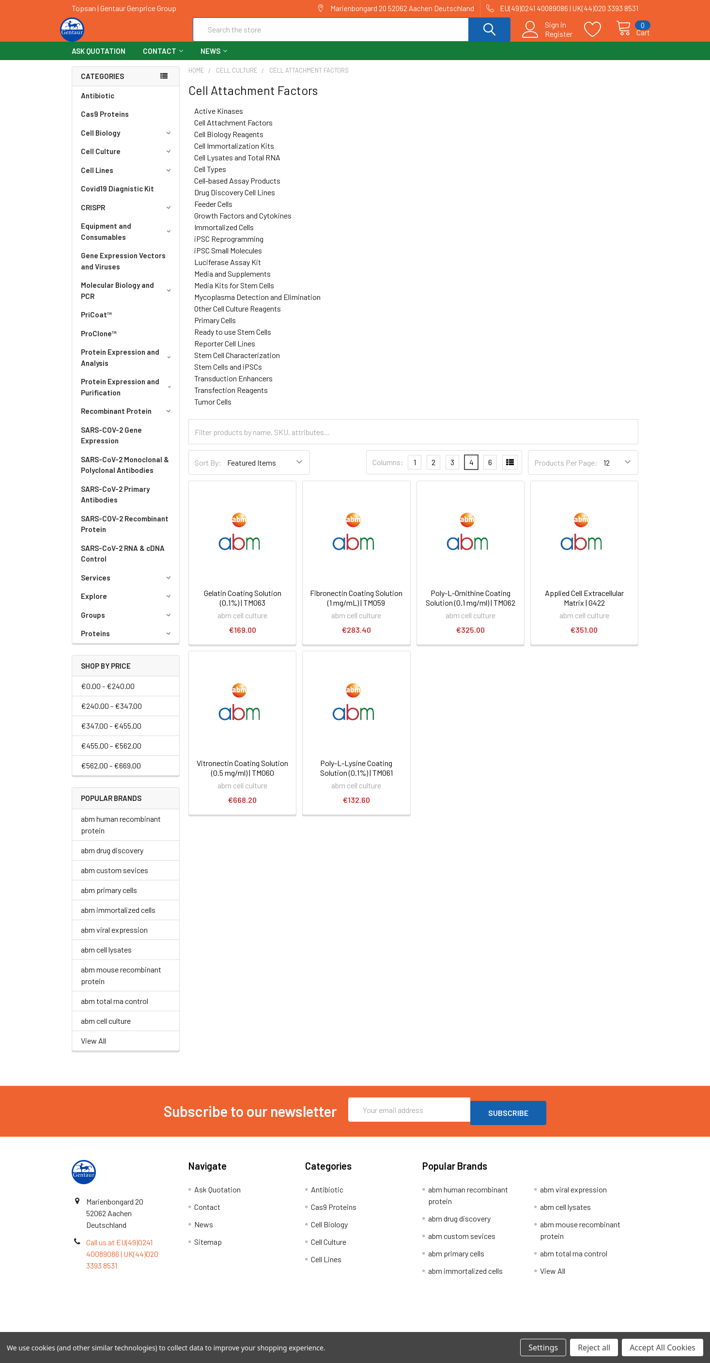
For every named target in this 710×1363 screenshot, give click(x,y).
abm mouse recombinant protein (121, 983)
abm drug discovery (112, 858)
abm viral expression (114, 938)
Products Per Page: (566, 471)
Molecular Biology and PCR (127, 299)
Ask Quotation (98, 59)
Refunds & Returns (426, 1328)
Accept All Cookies (662, 1347)
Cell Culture (127, 160)
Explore (127, 604)
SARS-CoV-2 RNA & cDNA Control (123, 562)
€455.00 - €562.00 (111, 754)
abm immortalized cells (118, 918)
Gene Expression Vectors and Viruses (123, 270)
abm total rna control (114, 1009)
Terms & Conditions (142, 1328)
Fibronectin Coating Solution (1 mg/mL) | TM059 (356, 606)
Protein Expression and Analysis (127, 366)
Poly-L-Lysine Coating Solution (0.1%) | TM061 (356, 776)
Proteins (127, 642)
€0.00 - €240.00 (108, 694)
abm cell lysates (106, 958)
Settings (543, 1347)
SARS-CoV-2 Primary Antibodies (115, 503)
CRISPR (127, 216)
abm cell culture (106, 1029)
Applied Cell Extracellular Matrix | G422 (584, 606)
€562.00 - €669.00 (111, 774)
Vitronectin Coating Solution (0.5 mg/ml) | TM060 (242, 776)
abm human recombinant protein (121, 833)
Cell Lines (127, 178)
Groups (127, 623)
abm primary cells (109, 898)
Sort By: (208, 471)
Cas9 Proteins (105, 122)
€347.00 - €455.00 (111, 734)
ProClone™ (99, 342)
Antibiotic (97, 104)
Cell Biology (127, 141)
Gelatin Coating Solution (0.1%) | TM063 (242, 606)
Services (127, 586)
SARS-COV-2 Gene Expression (111, 444)
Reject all (594, 1347)
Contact (163, 59)
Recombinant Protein (127, 419)
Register (548, 39)
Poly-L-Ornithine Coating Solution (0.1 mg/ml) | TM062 (470, 606)
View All (93, 1049)
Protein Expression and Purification (128, 396)
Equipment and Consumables (127, 240)
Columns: (387, 470)
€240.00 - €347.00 (111, 714)
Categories (102, 84)
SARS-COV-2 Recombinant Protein (125, 533)
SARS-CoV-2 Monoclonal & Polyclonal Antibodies (125, 474)
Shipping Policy (284, 1328)
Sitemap (208, 1247)
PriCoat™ (96, 323)
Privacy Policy (567, 1328)
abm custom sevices (114, 878)
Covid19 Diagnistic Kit (117, 197)
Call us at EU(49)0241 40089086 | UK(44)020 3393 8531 (122, 1259)
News (214, 59)
